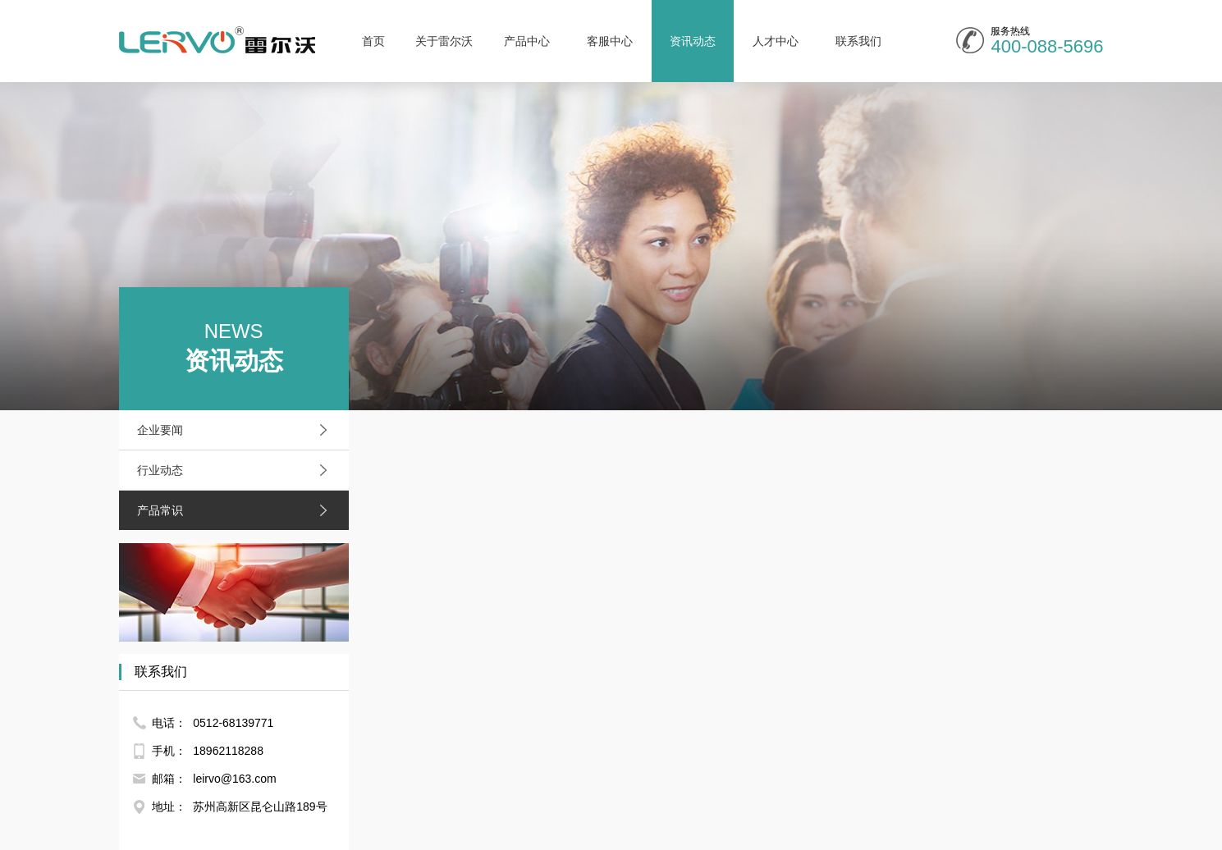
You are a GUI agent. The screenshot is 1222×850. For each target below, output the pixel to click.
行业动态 (236, 470)
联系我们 (858, 41)
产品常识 (236, 510)
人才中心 (776, 41)
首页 (373, 41)
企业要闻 (236, 430)
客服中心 (610, 41)
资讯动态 (693, 41)
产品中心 (527, 41)
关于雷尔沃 (444, 41)
